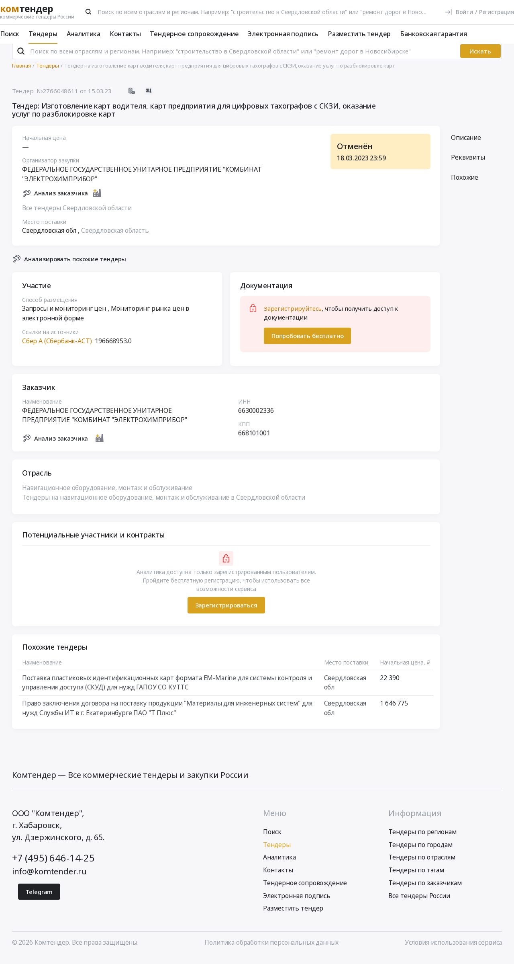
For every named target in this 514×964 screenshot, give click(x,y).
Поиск (9, 33)
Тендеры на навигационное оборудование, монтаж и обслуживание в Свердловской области (163, 504)
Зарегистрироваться (226, 612)
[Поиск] (89, 11)
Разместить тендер (359, 33)
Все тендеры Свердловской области (77, 214)
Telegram (39, 898)
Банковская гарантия (433, 33)
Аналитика (84, 33)
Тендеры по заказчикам (425, 889)
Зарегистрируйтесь (293, 315)
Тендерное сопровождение (194, 33)
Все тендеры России (419, 902)
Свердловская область (115, 237)
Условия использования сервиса (453, 949)
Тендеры (43, 33)
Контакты (125, 33)
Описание (466, 144)
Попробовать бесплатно (307, 342)
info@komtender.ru (49, 878)
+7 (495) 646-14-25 (53, 864)
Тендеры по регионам (422, 838)
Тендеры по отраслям (421, 863)
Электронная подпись (283, 33)
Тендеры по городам (420, 851)
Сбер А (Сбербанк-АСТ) (57, 347)
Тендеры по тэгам (416, 876)
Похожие (464, 184)
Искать (480, 58)
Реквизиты (468, 164)
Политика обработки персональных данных (271, 949)
